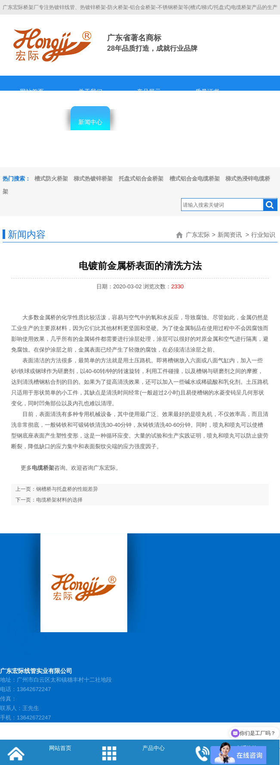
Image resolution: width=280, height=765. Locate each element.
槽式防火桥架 (51, 178)
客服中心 (149, 122)
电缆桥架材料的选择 (59, 500)
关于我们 (90, 91)
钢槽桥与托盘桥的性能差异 (67, 489)
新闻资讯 (230, 234)
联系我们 (90, 152)
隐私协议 (32, 152)
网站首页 (32, 91)
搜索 (270, 205)
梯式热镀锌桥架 (93, 178)
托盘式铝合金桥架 (141, 178)
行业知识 (263, 234)
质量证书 (207, 91)
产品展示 (149, 91)
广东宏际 (198, 234)
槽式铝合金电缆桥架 (194, 178)
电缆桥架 (43, 468)
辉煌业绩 (32, 122)
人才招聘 (207, 122)
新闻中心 (90, 122)
